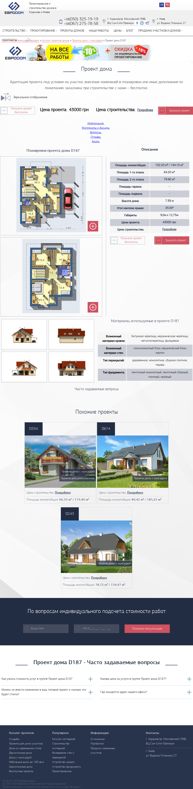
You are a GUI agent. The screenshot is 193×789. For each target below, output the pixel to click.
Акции (96, 141)
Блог (129, 33)
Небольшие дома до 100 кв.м (26, 762)
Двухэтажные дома (20, 753)
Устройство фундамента (66, 766)
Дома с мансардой (20, 757)
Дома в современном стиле (25, 748)
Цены (119, 33)
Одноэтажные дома (21, 766)
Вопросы (96, 132)
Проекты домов (72, 33)
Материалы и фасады (96, 128)
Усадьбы (14, 739)
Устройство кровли (63, 762)
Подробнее (145, 110)
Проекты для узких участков (26, 743)
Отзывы (97, 137)
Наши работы (99, 33)
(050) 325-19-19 (81, 22)
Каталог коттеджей (63, 739)
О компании (98, 739)
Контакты (11, 42)
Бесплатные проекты (21, 771)
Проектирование (44, 33)
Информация (96, 123)
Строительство (15, 33)
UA (161, 5)
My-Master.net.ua (27, 781)
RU (167, 5)
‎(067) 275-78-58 (81, 26)
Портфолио (97, 743)
